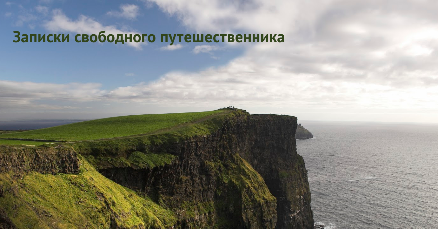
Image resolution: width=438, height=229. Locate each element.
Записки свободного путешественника (149, 36)
